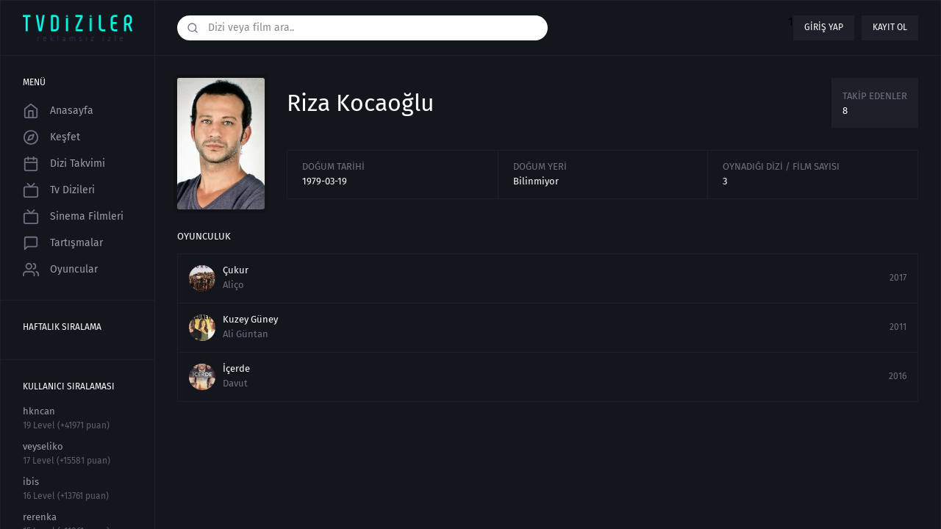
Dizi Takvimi (64, 164)
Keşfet (51, 137)
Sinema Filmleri (73, 217)
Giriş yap (823, 27)
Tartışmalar (63, 243)
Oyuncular (60, 270)
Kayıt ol (890, 27)
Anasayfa (58, 111)
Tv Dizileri (59, 190)
